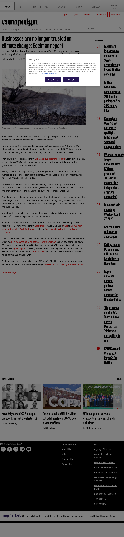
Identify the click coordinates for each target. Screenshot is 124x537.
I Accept (71, 80)
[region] (63, 70)
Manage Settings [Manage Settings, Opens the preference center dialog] (53, 80)
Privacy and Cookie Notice (49, 73)
